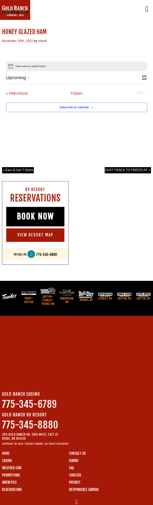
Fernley (47, 300)
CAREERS (75, 475)
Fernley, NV (105, 298)
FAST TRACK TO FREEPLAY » (127, 170)
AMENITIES (9, 482)
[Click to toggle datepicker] (17, 77)
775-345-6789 (29, 404)
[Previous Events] (17, 93)
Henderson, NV (67, 300)
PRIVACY (74, 482)
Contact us (77, 453)
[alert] (76, 66)
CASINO (7, 460)
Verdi (28, 298)
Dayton (28, 302)
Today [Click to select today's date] (76, 94)
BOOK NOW (35, 217)
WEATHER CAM (11, 468)
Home (6, 453)
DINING (73, 460)
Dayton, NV (124, 298)
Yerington (47, 304)
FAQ (71, 468)
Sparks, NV (86, 300)
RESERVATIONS (12, 489)
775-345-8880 (46, 254)
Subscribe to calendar (74, 107)
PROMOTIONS (11, 475)
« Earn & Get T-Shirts (18, 170)
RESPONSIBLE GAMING (84, 489)
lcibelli (42, 41)
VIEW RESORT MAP (35, 234)
